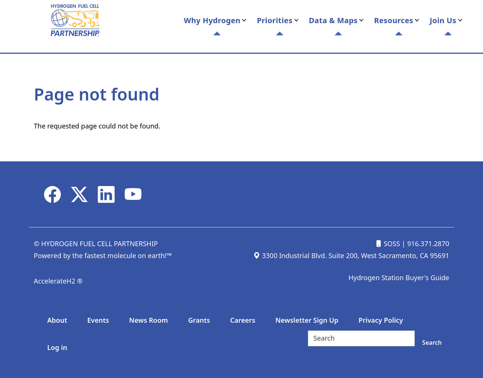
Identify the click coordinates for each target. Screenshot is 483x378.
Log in (57, 347)
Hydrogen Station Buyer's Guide (398, 277)
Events (98, 320)
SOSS (387, 243)
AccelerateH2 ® (58, 280)
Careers (242, 320)
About (57, 320)
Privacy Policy (380, 320)
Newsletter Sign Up (307, 320)
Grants (199, 320)
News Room (148, 320)
